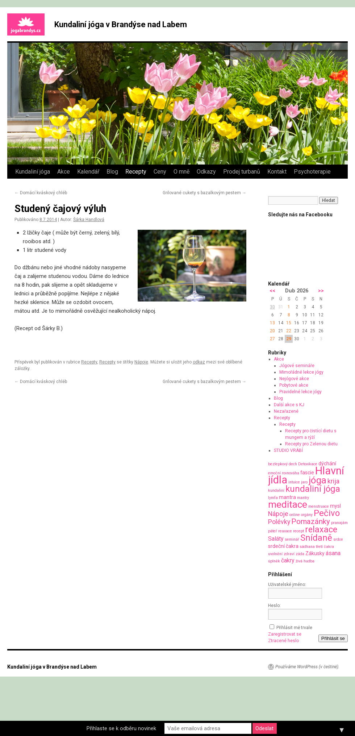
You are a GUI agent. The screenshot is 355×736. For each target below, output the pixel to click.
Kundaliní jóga (32, 171)
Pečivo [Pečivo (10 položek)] (327, 513)
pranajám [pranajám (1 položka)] (339, 522)
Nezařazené (286, 411)
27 (272, 338)
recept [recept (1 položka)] (298, 531)
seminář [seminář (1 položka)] (292, 539)
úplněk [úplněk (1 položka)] (274, 561)
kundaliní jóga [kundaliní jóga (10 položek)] (312, 489)
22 (288, 330)
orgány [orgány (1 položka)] (307, 514)
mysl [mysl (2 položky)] (335, 506)
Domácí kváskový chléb (40, 192)
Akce (63, 171)
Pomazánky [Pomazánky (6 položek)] (310, 521)
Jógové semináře (296, 365)
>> (321, 291)
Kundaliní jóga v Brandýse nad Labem (120, 24)
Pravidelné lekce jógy (300, 391)
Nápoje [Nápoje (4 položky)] (278, 513)
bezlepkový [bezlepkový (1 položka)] (278, 464)
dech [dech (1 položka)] (293, 464)
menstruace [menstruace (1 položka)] (318, 506)
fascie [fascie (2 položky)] (307, 472)
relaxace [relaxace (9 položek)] (321, 529)
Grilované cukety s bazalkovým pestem (204, 192)
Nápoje (141, 362)
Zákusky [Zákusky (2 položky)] (315, 553)
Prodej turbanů (241, 171)
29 (288, 338)
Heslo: (274, 605)
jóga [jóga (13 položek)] (317, 480)
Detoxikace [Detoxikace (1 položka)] (307, 464)
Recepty (135, 171)
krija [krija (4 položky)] (333, 481)
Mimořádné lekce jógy (301, 372)
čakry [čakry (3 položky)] (288, 560)
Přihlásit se (333, 638)
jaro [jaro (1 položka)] (304, 482)
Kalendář (88, 171)
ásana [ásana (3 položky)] (333, 553)
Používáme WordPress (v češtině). (307, 666)
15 (288, 322)
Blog (112, 171)
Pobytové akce (293, 385)
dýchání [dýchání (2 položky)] (327, 463)
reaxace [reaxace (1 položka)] (285, 531)
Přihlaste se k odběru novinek (121, 728)
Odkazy (206, 171)
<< (272, 291)
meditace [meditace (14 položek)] (287, 504)
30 (272, 306)
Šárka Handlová (88, 219)
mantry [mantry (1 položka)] (303, 497)
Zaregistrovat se (284, 634)
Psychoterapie (312, 171)
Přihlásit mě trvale (294, 627)
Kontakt (277, 171)
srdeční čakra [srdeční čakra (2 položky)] (283, 546)
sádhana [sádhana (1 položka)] (307, 546)
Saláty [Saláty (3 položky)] (276, 538)
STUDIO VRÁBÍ (288, 450)
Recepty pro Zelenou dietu (311, 443)
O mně (181, 171)
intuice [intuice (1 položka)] (294, 482)
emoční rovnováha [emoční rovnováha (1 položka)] (283, 473)
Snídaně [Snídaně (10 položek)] (316, 538)
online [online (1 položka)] (294, 514)
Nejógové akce (294, 378)
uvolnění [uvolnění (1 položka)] (275, 554)
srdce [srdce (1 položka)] (338, 539)
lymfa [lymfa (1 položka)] (273, 497)
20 (272, 330)
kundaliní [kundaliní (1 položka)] (276, 490)
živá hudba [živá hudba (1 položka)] (305, 561)
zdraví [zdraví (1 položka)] (289, 554)
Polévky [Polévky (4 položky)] (279, 521)
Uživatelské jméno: (287, 584)
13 (272, 322)
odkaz (199, 362)
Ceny (160, 171)
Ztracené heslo (283, 640)
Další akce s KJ (289, 404)
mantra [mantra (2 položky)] (287, 497)
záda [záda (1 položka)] (300, 554)
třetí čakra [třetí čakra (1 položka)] (325, 546)
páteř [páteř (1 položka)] (272, 531)
